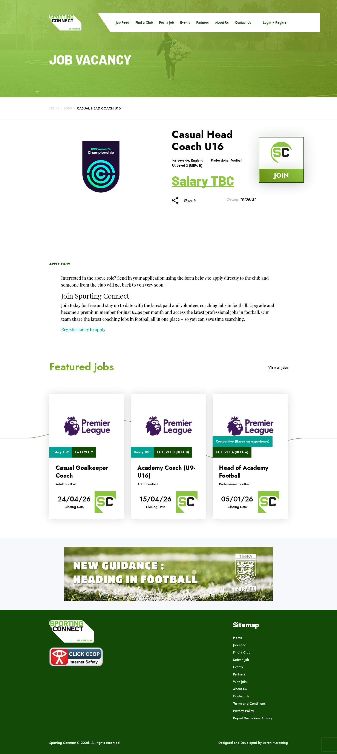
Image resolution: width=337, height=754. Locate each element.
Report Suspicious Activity (252, 718)
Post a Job (166, 22)
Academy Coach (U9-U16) (166, 472)
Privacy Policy (243, 710)
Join (281, 175)
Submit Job (241, 659)
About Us (222, 22)
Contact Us (243, 22)
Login (267, 22)
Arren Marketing (275, 742)
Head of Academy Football (243, 472)
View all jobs (278, 367)
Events (185, 22)
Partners (202, 22)
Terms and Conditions (249, 703)
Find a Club (144, 22)
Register (281, 22)
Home (54, 108)
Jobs (68, 108)
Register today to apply (83, 329)
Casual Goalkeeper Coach (82, 472)
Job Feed (122, 22)
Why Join (240, 681)
